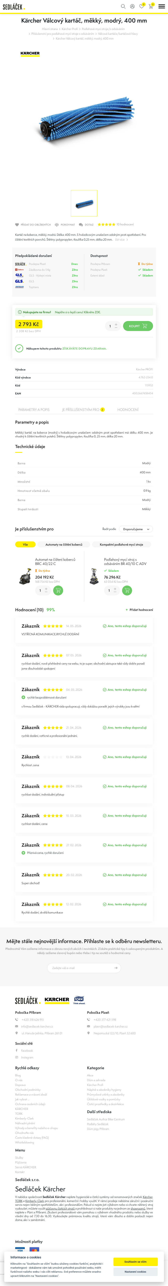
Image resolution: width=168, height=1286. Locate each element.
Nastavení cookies (135, 1271)
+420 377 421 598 (101, 1019)
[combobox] (136, 529)
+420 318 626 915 (29, 1019)
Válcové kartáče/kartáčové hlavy (118, 34)
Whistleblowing (24, 1142)
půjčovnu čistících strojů (60, 1208)
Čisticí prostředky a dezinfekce (105, 1104)
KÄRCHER (21, 1109)
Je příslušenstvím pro (83, 409)
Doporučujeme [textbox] (133, 529)
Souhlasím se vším (135, 1261)
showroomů (138, 1208)
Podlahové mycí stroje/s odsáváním (103, 29)
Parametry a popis (34, 409)
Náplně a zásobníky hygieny (104, 1090)
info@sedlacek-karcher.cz (34, 1026)
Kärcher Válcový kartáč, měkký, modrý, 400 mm (85, 38)
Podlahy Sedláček (97, 1124)
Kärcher (147, 1197)
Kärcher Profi (70, 29)
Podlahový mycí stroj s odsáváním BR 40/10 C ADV (125, 561)
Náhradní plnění (25, 1123)
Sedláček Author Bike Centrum (106, 1119)
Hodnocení (127, 409)
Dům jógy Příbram (98, 1129)
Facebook (24, 1050)
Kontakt (19, 1172)
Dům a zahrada (96, 1080)
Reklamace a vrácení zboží (31, 1094)
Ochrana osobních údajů (30, 1104)
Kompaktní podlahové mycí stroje (121, 544)
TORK (19, 1114)
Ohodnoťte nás (24, 1133)
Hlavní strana (50, 29)
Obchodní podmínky (28, 1090)
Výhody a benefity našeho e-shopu (36, 1128)
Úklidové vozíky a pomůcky (103, 1099)
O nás (19, 1080)
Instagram (24, 1057)
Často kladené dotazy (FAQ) (32, 1137)
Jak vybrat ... (22, 1099)
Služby (19, 1157)
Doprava (20, 1085)
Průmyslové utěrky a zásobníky (105, 1094)
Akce (90, 1075)
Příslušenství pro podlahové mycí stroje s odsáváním (62, 34)
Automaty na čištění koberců (64, 544)
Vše (25, 544)
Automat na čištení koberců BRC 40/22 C (55, 561)
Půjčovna (20, 1162)
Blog (18, 1075)
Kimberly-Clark (24, 1118)
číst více (120, 239)
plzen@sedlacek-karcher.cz (107, 1026)
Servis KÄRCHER (25, 1167)
